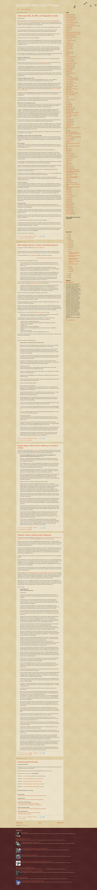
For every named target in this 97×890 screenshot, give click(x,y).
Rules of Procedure (69, 168)
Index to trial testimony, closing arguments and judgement (29, 812)
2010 (68, 277)
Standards (68, 189)
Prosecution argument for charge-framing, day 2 (32, 786)
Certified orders (69, 58)
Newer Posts (19, 822)
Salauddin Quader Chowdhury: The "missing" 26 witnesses (32, 871)
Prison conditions (69, 155)
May (69, 251)
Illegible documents (69, 99)
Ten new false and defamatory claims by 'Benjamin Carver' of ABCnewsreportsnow (36, 861)
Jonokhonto (21, 177)
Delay (67, 74)
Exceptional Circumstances (71, 78)
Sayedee (32, 237)
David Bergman (70, 282)
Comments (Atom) (24, 825)
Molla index (68, 135)
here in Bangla (32, 255)
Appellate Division (69, 43)
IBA (66, 96)
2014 (68, 237)
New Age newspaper (70, 138)
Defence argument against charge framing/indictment (33, 778)
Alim (67, 30)
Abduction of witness (24, 237)
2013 (68, 239)
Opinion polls (68, 150)
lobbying (67, 117)
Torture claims (68, 197)
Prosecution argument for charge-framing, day (32, 781)
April (69, 266)
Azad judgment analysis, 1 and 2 (24, 813)
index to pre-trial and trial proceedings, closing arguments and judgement (32, 808)
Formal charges (69, 81)
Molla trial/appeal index (25, 9)
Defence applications (70, 73)
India (67, 101)
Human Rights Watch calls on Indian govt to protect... (73, 259)
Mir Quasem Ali (69, 122)
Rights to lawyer (69, 166)
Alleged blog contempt (70, 37)
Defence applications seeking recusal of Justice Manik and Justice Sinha (32, 795)
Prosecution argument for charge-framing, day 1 (32, 783)
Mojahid (67, 126)
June (69, 249)
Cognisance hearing (69, 64)
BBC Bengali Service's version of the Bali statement (38, 245)
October (69, 244)
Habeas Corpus (69, 91)
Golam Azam (68, 84)
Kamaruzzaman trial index (28, 762)
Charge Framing (69, 60)
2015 (68, 235)
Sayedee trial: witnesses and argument (73, 184)
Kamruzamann (23, 818)
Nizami (67, 141)
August (69, 247)
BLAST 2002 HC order (70, 56)
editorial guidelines (40, 312)
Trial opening (68, 200)
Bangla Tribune (69, 53)
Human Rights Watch (70, 94)
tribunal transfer (69, 202)
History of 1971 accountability (71, 93)
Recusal (67, 164)
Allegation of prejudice (70, 35)
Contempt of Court (69, 66)
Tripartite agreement (69, 204)
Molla (67, 130)
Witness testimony (69, 213)
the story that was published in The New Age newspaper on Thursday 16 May (40, 572)
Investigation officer (69, 107)
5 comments (34, 438)
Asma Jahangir (69, 45)
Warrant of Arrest (69, 210)
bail (66, 50)
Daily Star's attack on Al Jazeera (22, 877)
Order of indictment (27, 776)
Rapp (67, 161)
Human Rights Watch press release (44, 62)
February (70, 269)
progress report (69, 158)
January (69, 271)
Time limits (68, 192)
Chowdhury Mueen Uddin (70, 63)
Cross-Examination (69, 68)
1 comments (35, 752)
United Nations (68, 205)
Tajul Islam (68, 191)
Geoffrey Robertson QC (70, 82)
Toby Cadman (68, 194)
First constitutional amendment (71, 79)
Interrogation (68, 104)
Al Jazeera (68, 29)
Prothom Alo (68, 160)
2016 (68, 233)
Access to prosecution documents (72, 25)
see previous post (36, 450)
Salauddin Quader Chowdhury (71, 169)
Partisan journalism (69, 153)
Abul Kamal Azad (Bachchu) (71, 22)
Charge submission (69, 61)
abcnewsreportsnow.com (70, 17)
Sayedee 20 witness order (71, 182)
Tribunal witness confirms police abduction (34, 535)
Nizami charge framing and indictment (73, 143)
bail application (68, 51)
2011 (68, 275)
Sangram (67, 179)
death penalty (68, 69)
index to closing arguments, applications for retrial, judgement (30, 804)
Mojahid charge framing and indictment (73, 127)
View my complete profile (70, 320)
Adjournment (68, 27)
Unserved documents (70, 207)
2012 (68, 273)
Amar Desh (68, 38)
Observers (68, 148)
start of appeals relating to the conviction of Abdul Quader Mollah (30, 799)
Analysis (67, 42)
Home (18, 9)
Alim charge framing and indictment (72, 32)
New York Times (69, 140)
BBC (29, 237)
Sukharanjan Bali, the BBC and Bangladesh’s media (38, 16)
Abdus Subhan (68, 20)
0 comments (34, 236)
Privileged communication (70, 156)
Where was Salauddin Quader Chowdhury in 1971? (30, 842)
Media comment (69, 119)
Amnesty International (70, 40)
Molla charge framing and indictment (72, 133)
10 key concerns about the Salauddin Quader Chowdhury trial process (34, 848)
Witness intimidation (69, 212)
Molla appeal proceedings (70, 131)
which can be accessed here (39, 247)
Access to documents (70, 24)
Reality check (68, 163)
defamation (68, 71)
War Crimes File (69, 209)
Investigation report (69, 109)
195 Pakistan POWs (69, 14)
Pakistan (67, 151)
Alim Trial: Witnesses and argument (72, 33)
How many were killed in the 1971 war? (23, 838)
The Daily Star (49, 173)
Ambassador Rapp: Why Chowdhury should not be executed (32, 880)
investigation (68, 106)
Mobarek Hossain (69, 124)
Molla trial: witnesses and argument (72, 136)
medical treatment (69, 121)
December (70, 240)
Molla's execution (24, 832)
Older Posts (60, 822)
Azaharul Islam (68, 48)
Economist (68, 76)
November (70, 242)
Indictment (68, 102)
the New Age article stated (35, 283)
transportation (68, 199)
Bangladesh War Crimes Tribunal (37, 5)
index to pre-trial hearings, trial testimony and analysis (28, 803)
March (69, 267)
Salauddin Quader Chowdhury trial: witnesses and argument (72, 177)
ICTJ (67, 97)
